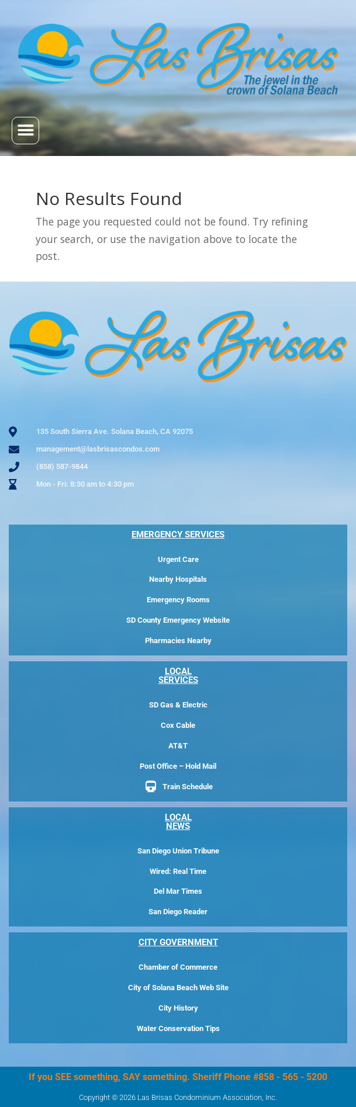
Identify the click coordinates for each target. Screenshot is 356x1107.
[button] (25, 130)
